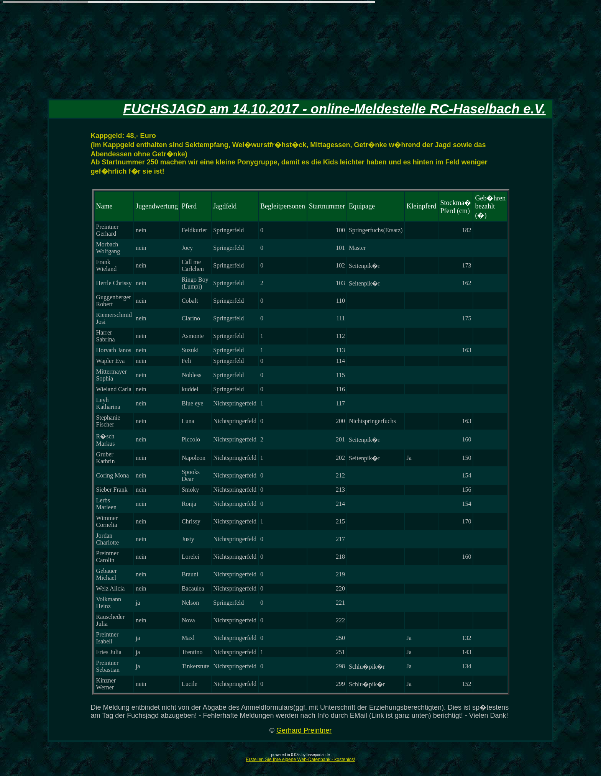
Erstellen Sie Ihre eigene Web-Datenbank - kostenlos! (300, 759)
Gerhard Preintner (304, 730)
